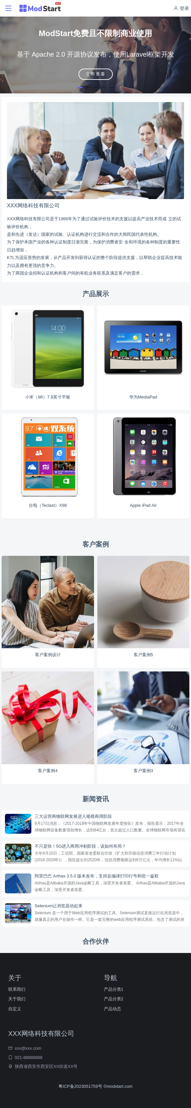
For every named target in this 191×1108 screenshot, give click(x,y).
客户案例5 (143, 654)
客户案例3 (143, 770)
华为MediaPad (143, 397)
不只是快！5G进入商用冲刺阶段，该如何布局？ (80, 846)
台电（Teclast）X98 (48, 505)
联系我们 (16, 989)
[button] (79, 87)
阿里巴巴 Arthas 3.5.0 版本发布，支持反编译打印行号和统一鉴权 (97, 875)
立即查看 (96, 74)
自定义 (14, 1008)
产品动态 (112, 1008)
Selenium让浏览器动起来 (58, 905)
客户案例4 (47, 770)
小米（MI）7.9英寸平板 (47, 397)
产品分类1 (113, 989)
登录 (181, 8)
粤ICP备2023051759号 (81, 1086)
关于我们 (16, 998)
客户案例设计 (48, 654)
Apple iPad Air (143, 505)
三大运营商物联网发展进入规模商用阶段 (73, 816)
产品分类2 (113, 998)
